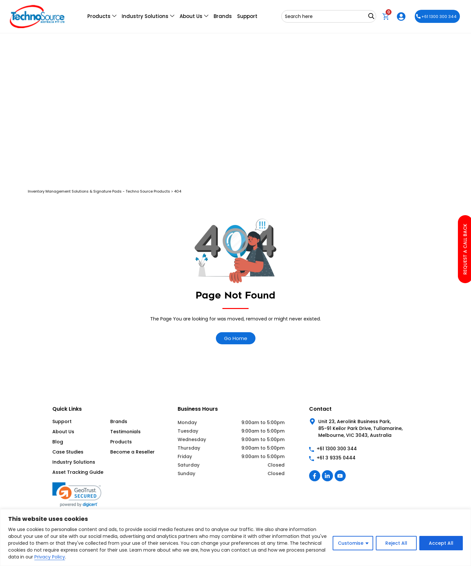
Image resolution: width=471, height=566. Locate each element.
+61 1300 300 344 (436, 16)
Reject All (396, 543)
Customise (350, 543)
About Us (194, 16)
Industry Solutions (148, 16)
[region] (235, 537)
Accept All (441, 543)
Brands (223, 16)
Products (101, 16)
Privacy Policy (49, 557)
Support (247, 16)
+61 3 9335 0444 (336, 458)
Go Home (235, 338)
